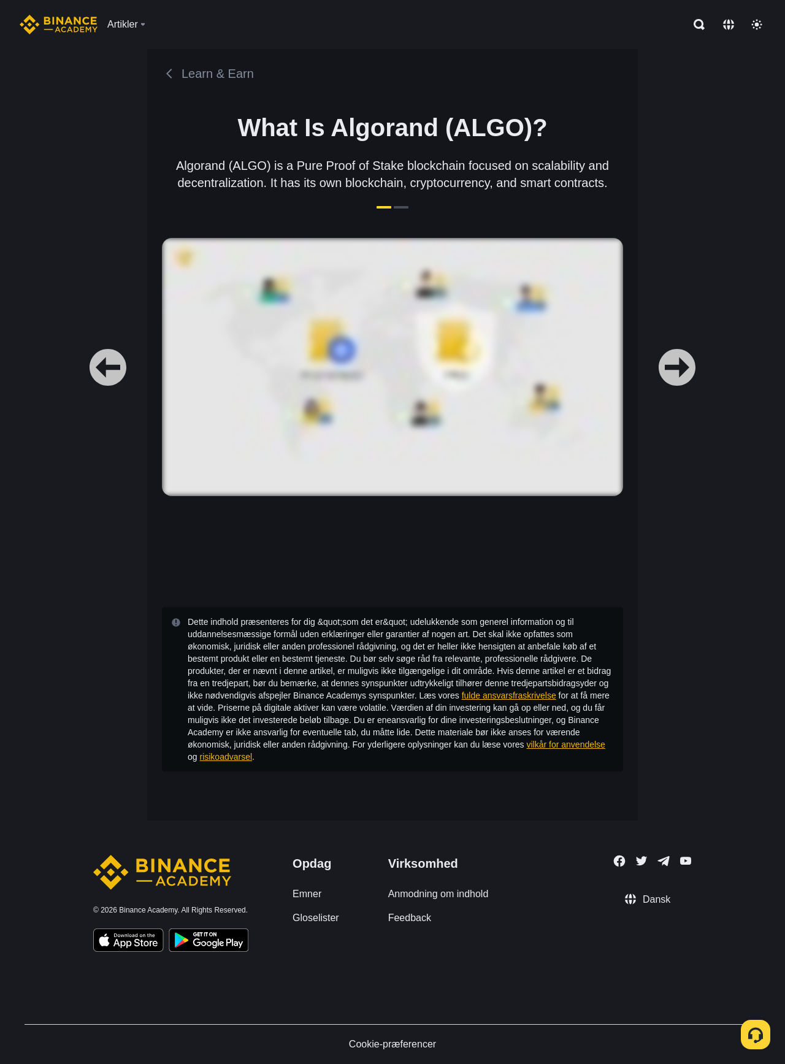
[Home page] (59, 24)
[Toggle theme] (756, 24)
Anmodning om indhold (438, 894)
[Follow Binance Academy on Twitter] (641, 861)
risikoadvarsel (225, 757)
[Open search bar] (695, 24)
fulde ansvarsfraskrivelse (509, 695)
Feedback (409, 918)
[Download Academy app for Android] (208, 941)
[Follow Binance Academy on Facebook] (619, 861)
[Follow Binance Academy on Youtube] (686, 861)
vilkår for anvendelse (566, 744)
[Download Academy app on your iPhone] (128, 941)
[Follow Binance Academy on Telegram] (663, 861)
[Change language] (728, 24)
